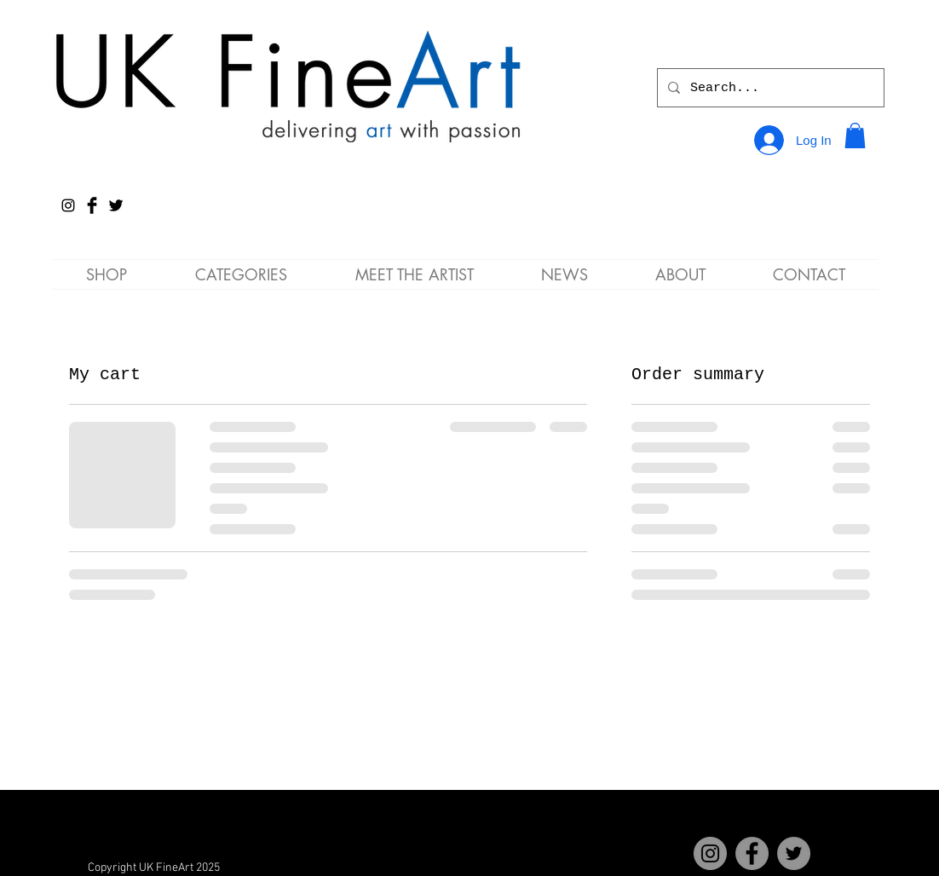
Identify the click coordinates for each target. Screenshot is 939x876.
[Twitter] (793, 853)
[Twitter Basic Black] (115, 205)
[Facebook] (752, 853)
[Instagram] (68, 205)
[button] (855, 135)
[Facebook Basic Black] (92, 205)
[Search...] (769, 88)
